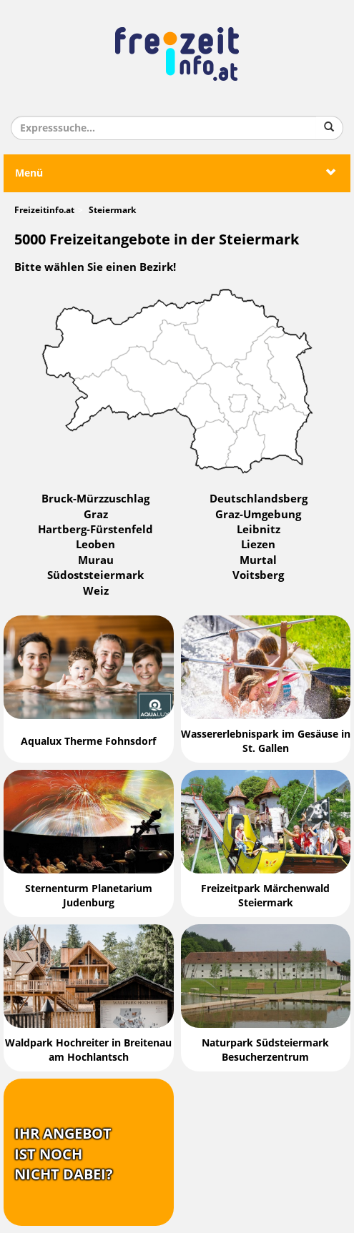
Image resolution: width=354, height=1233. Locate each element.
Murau (96, 560)
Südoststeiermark (95, 575)
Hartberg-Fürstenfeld (95, 529)
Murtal (258, 560)
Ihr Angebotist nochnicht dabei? (63, 1154)
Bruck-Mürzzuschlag (95, 498)
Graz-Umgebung (258, 514)
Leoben (95, 544)
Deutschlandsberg (259, 498)
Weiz (96, 591)
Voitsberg (258, 575)
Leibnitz (258, 529)
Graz (96, 514)
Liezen (258, 544)
